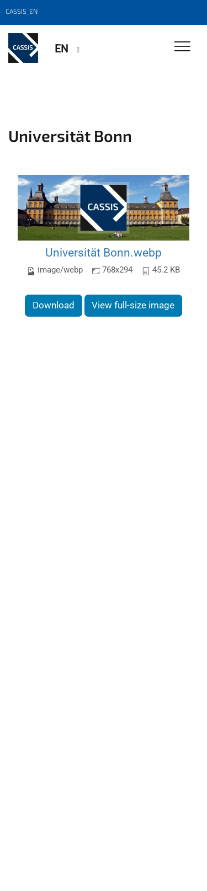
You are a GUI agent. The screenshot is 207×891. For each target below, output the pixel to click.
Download (54, 305)
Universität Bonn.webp (103, 252)
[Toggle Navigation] (182, 47)
